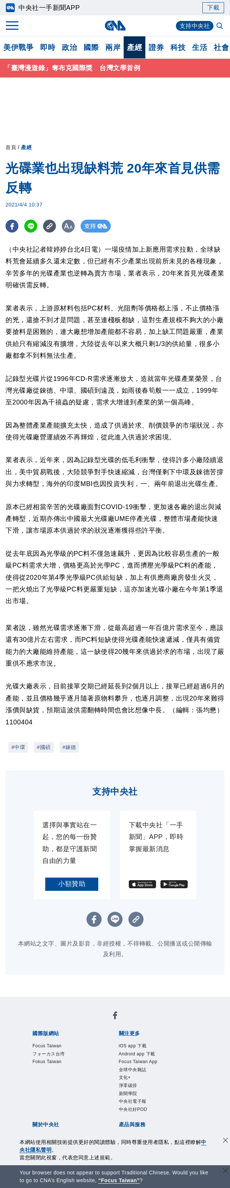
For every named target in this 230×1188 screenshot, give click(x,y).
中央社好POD (133, 1109)
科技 (177, 47)
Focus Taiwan (46, 1045)
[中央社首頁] (115, 25)
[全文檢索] (220, 26)
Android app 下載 (137, 1053)
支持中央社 (195, 26)
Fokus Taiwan (46, 1061)
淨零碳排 (128, 1085)
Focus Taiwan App (138, 1061)
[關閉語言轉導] (225, 1172)
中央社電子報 (132, 1101)
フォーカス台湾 (48, 1053)
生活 (199, 47)
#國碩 (43, 747)
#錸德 (69, 747)
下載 (213, 7)
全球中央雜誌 (132, 1069)
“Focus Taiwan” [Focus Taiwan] (119, 1180)
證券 (156, 47)
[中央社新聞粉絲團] (115, 1016)
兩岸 (112, 47)
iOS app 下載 (133, 1045)
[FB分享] (12, 226)
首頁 (11, 147)
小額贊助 (71, 884)
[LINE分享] (30, 226)
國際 (91, 47)
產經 (134, 47)
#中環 (18, 747)
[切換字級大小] (68, 226)
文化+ (125, 1077)
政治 (69, 47)
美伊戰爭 (18, 47)
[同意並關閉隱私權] (225, 1141)
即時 (47, 47)
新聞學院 (128, 1093)
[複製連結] (49, 226)
